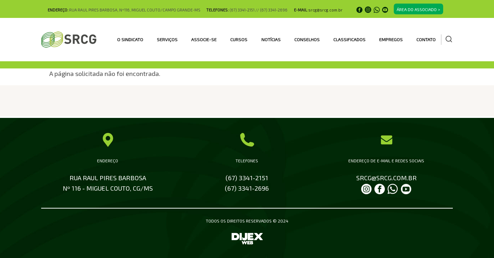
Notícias (271, 39)
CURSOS (238, 39)
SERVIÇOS (167, 39)
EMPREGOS (391, 39)
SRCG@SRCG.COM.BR (386, 178)
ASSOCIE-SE (204, 39)
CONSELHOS (307, 39)
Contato (426, 39)
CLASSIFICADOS (349, 39)
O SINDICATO (130, 39)
